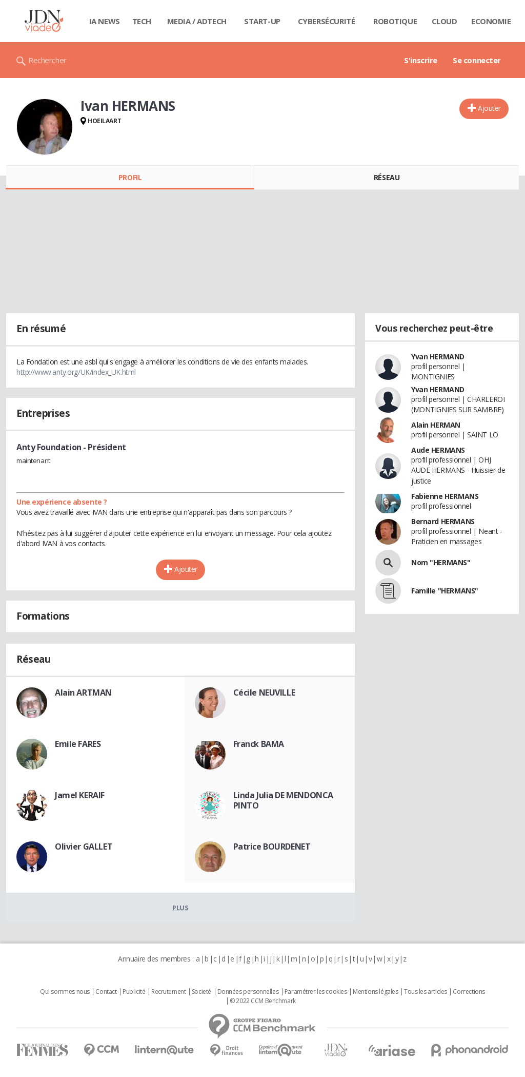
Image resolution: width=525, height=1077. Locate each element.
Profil (130, 177)
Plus (180, 907)
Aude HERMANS (438, 450)
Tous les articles (425, 991)
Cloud (444, 21)
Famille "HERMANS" (444, 590)
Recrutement (168, 991)
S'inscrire (420, 60)
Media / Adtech (197, 21)
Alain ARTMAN (83, 692)
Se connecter (477, 60)
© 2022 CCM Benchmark (263, 1001)
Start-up (262, 21)
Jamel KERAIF (80, 795)
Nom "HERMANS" (441, 562)
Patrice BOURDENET (272, 846)
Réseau (386, 177)
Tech (141, 21)
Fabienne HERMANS (444, 496)
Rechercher (47, 60)
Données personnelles (248, 991)
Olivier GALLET (83, 846)
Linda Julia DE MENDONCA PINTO (283, 800)
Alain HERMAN (435, 425)
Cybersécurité (326, 21)
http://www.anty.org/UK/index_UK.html (76, 372)
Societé (201, 991)
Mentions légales (375, 991)
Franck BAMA (258, 743)
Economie (491, 21)
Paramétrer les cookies (316, 991)
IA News (104, 21)
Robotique (395, 21)
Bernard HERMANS (443, 521)
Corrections (468, 991)
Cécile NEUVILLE (264, 692)
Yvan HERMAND (438, 356)
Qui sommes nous (65, 991)
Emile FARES (77, 743)
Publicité (134, 991)
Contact (105, 991)
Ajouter (489, 108)
